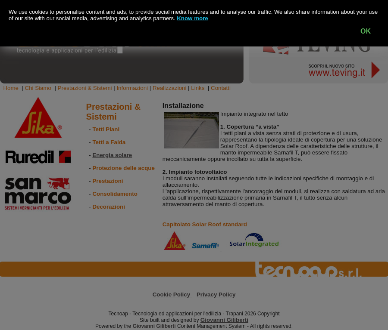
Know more (192, 18)
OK (365, 31)
